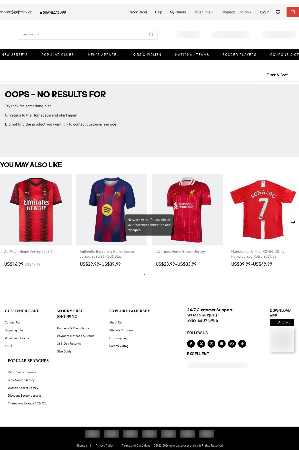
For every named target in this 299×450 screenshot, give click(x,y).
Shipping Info (14, 338)
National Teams (192, 63)
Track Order (138, 20)
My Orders (178, 20)
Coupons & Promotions (73, 336)
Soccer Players (239, 63)
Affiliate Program (121, 338)
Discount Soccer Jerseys (24, 403)
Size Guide (64, 359)
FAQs (8, 354)
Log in (264, 20)
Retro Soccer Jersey (22, 380)
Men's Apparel (103, 63)
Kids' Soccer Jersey (21, 388)
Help (158, 20)
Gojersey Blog (119, 354)
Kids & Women (147, 63)
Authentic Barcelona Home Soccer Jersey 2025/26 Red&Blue (107, 262)
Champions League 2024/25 (27, 411)
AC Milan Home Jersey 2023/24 (29, 260)
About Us (115, 330)
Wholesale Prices (17, 346)
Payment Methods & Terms (75, 344)
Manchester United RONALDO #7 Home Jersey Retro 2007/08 (258, 262)
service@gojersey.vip (16, 20)
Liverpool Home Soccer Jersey (180, 260)
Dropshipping (118, 346)
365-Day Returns (69, 351)
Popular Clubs (57, 63)
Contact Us (12, 330)
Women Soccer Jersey (23, 396)
